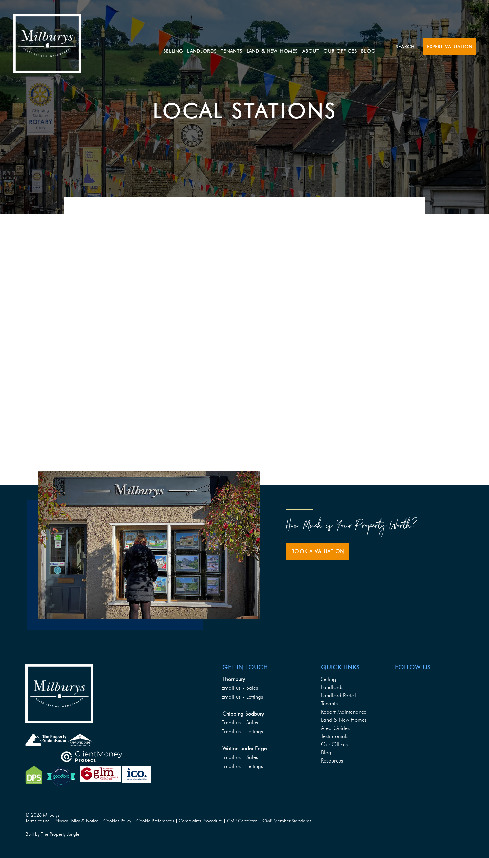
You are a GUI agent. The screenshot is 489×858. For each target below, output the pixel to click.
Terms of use (37, 821)
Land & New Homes (288, 46)
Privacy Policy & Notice (76, 821)
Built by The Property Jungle (52, 834)
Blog (384, 46)
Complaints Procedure (200, 821)
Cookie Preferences (155, 821)
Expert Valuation (450, 47)
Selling (189, 46)
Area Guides (335, 728)
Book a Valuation (317, 551)
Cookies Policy (117, 821)
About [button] (327, 46)
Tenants (329, 703)
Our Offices (356, 46)
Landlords (332, 687)
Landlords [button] (218, 46)
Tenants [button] (248, 46)
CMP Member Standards (286, 821)
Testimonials (334, 736)
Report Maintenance (343, 711)
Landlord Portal (338, 695)
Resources (332, 760)
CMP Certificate (242, 821)
